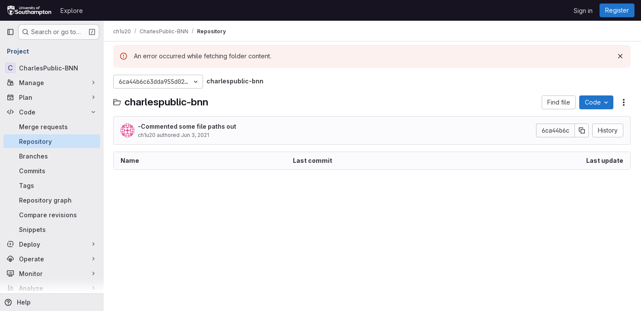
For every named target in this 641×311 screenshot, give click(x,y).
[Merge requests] (51, 126)
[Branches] (51, 156)
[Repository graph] (51, 200)
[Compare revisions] (51, 215)
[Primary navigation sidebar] (10, 32)
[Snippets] (51, 229)
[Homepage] (29, 10)
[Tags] (51, 185)
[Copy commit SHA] (582, 130)
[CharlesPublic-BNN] (51, 68)
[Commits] (51, 171)
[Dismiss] (620, 56)
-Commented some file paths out (188, 126)
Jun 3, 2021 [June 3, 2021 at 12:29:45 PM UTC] (196, 135)
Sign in (583, 10)
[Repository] (51, 141)
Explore (71, 10)
